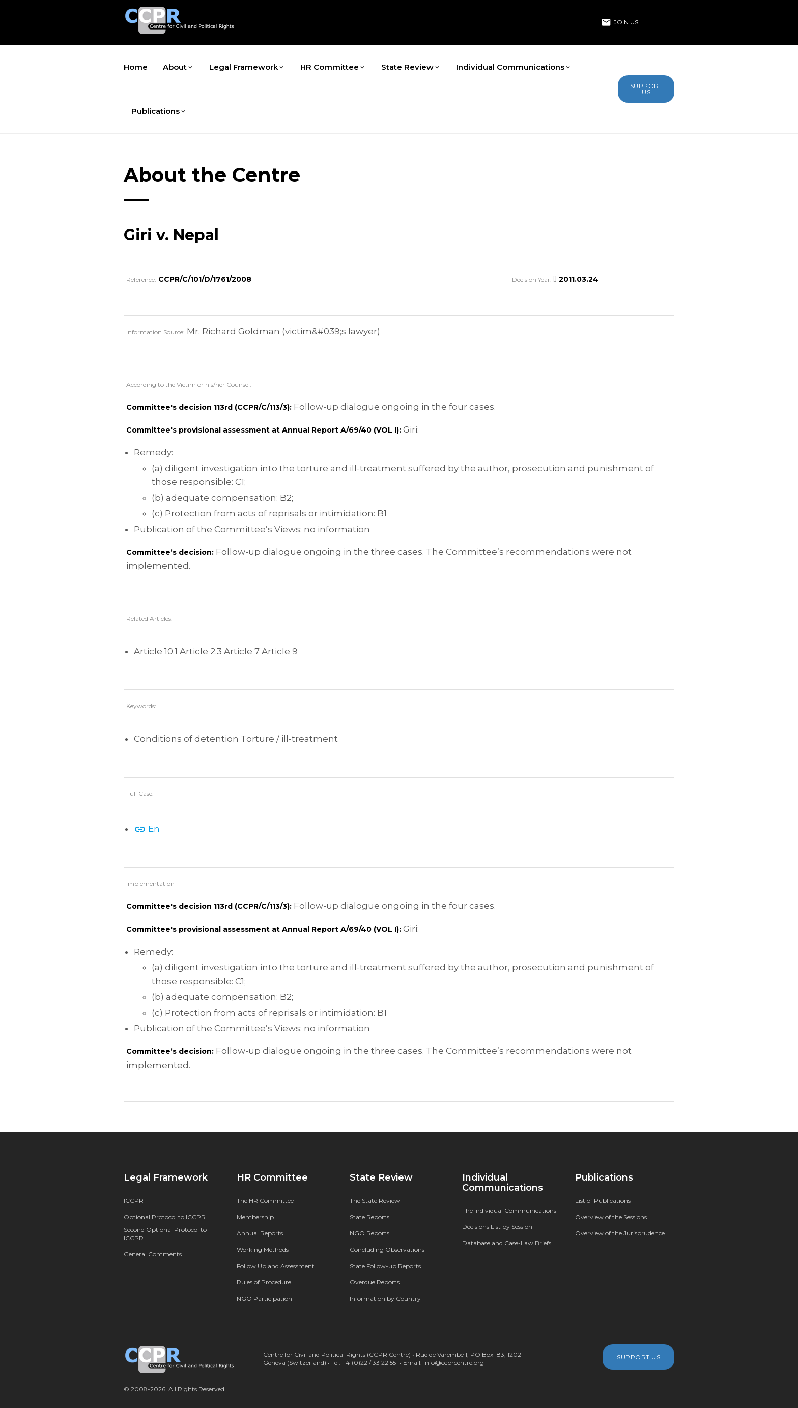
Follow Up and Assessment (276, 1266)
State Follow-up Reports (385, 1266)
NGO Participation (264, 1298)
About (178, 67)
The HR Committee (265, 1200)
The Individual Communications (509, 1210)
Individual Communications (514, 67)
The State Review (375, 1200)
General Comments (153, 1254)
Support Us (646, 89)
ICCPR (134, 1200)
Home (136, 67)
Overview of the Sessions (611, 1217)
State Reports (369, 1217)
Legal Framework (247, 67)
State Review (411, 67)
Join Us (619, 22)
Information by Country (385, 1298)
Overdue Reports (375, 1282)
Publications (159, 111)
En (147, 829)
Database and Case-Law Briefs (506, 1243)
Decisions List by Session (497, 1226)
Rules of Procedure (264, 1282)
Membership (255, 1217)
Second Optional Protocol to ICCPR (165, 1234)
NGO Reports (369, 1233)
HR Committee (333, 67)
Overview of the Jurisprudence (620, 1233)
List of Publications (603, 1200)
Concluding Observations (387, 1249)
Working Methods (263, 1249)
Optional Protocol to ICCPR (165, 1217)
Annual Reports (260, 1233)
